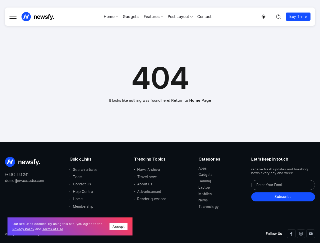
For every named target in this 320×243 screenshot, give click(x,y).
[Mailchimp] (283, 196)
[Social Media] (291, 233)
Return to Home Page (191, 100)
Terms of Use (52, 229)
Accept (118, 226)
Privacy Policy (23, 229)
